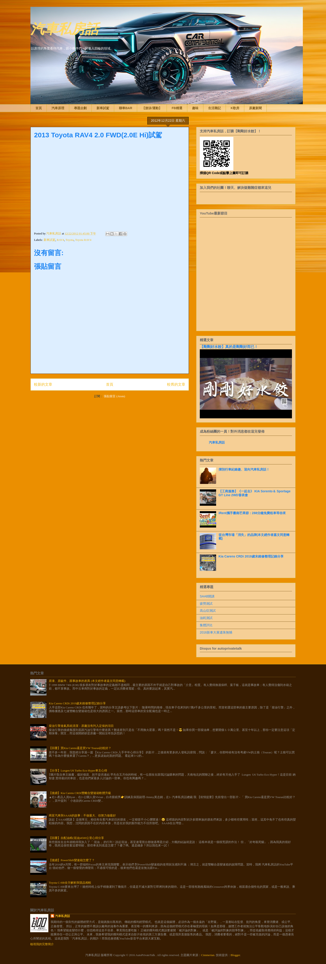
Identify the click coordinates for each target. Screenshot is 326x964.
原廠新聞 (255, 108)
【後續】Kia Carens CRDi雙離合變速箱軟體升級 (80, 793)
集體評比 (206, 625)
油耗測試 (206, 618)
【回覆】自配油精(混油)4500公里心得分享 (76, 838)
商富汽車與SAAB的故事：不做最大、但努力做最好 (82, 815)
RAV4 (60, 240)
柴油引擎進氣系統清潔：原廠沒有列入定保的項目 (81, 725)
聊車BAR (125, 108)
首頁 (38, 108)
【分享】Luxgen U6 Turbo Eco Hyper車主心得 (78, 770)
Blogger (235, 955)
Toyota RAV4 (83, 240)
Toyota (70, 240)
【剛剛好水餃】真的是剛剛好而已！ (229, 347)
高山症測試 (208, 610)
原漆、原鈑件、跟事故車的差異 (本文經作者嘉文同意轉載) (87, 681)
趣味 (195, 108)
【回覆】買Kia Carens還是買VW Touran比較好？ (80, 748)
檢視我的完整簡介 (42, 944)
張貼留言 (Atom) (114, 396)
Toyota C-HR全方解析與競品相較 (70, 882)
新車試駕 (102, 108)
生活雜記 (214, 108)
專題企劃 (80, 108)
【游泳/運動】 (152, 108)
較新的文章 (43, 384)
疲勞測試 (206, 603)
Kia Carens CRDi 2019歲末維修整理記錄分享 (251, 556)
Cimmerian (208, 955)
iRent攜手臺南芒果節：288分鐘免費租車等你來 (252, 513)
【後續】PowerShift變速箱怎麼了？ (72, 860)
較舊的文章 (176, 384)
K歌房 (235, 108)
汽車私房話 (64, 28)
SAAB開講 (207, 596)
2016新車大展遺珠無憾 (216, 632)
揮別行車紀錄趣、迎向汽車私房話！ (244, 469)
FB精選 (177, 108)
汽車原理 (58, 108)
